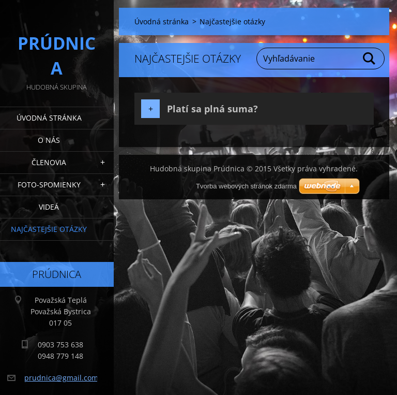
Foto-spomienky (49, 184)
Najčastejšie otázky (49, 229)
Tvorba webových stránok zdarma (246, 186)
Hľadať (369, 58)
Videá (49, 207)
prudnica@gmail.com (61, 378)
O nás (49, 140)
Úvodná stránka (49, 118)
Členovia (49, 162)
